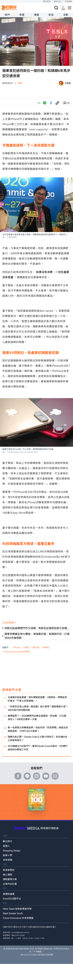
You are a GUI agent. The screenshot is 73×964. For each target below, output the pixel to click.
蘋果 (20, 83)
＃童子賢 (35, 647)
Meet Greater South (13, 913)
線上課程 (7, 874)
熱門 (7, 14)
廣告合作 (57, 1)
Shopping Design (11, 850)
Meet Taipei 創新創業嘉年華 (17, 908)
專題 (36, 14)
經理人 (6, 846)
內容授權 (68, 1)
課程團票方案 (10, 879)
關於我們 (46, 1)
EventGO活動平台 (12, 898)
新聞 (21, 14)
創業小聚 (7, 855)
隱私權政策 (34, 927)
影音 (51, 14)
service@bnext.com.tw (20, 932)
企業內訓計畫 (10, 884)
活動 (65, 14)
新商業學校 (8, 870)
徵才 (25, 927)
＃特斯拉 (46, 647)
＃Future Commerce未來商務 (16, 652)
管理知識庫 (8, 894)
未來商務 (7, 860)
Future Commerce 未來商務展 (18, 918)
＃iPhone (16, 647)
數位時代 (7, 841)
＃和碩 (26, 647)
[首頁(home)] (9, 7)
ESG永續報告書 (47, 927)
